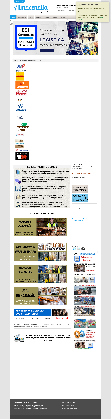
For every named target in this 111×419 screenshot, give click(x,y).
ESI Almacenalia (26, 417)
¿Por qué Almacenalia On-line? (69, 408)
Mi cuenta (17, 1)
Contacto (63, 17)
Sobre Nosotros (22, 17)
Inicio (13, 17)
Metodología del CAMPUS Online (70, 405)
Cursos (31, 17)
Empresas (47, 17)
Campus (55, 17)
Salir (22, 1)
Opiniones (38, 17)
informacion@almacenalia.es (91, 416)
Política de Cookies (79, 416)
